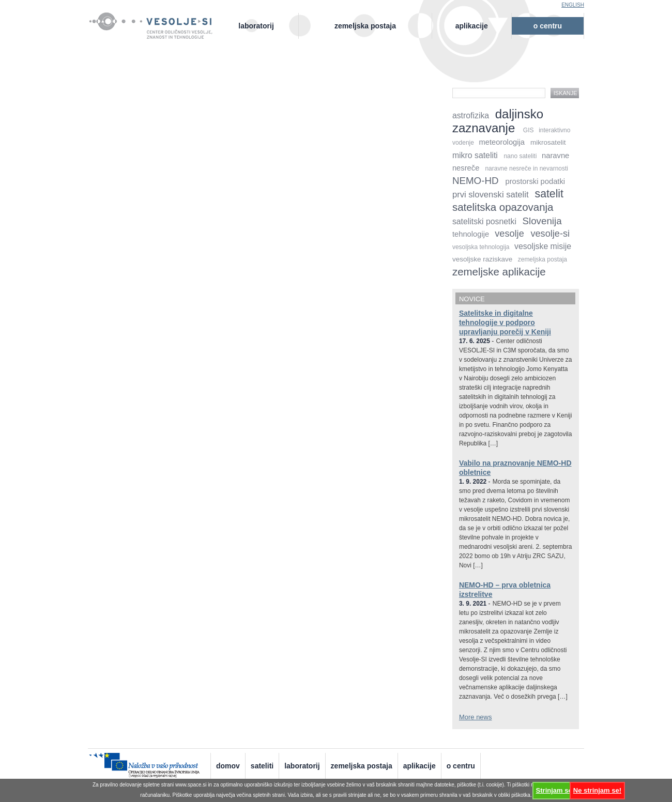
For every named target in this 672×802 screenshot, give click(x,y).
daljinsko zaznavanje (497, 121)
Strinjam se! (555, 790)
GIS (528, 130)
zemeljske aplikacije (499, 271)
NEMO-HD (475, 180)
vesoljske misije (542, 246)
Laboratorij (255, 26)
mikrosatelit (548, 142)
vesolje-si (550, 233)
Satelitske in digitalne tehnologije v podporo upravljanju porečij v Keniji (505, 322)
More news (475, 717)
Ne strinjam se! (597, 790)
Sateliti (262, 766)
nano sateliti (520, 156)
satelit (549, 193)
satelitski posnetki (484, 221)
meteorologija (502, 142)
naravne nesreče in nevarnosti (526, 168)
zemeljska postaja (542, 259)
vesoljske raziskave (482, 259)
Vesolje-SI (156, 20)
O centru (547, 26)
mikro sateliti (475, 155)
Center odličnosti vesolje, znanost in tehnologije (156, 34)
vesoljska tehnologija (481, 247)
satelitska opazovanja (503, 207)
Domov (228, 766)
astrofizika (470, 115)
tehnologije (470, 234)
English (572, 5)
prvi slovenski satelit (490, 194)
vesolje (509, 233)
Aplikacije (471, 26)
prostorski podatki (535, 181)
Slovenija (542, 220)
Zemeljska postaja (365, 26)
